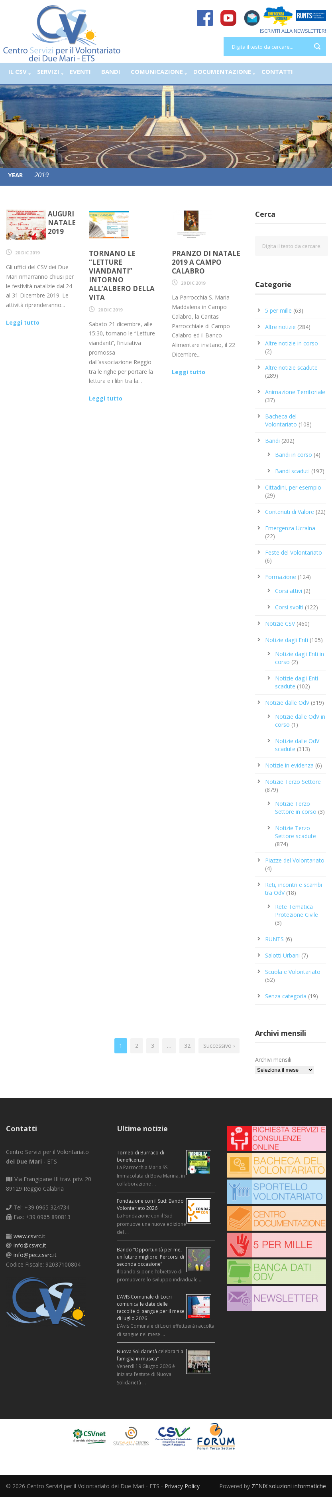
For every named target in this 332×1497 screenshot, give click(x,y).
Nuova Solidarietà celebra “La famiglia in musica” (150, 1355)
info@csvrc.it (30, 1245)
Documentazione (222, 71)
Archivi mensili (273, 1059)
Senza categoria (285, 996)
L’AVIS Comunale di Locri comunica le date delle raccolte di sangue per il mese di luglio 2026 (151, 1307)
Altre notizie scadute (291, 367)
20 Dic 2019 (27, 253)
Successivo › (219, 1045)
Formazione (280, 577)
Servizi (48, 71)
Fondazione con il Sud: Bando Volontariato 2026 (150, 1204)
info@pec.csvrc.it (35, 1255)
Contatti (277, 71)
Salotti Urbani (282, 955)
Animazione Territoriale (295, 392)
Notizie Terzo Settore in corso (295, 807)
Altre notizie (280, 327)
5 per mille (278, 310)
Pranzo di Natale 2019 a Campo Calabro (206, 262)
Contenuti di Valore (289, 512)
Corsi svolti (289, 607)
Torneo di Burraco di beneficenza (140, 1156)
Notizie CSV (280, 623)
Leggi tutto (22, 322)
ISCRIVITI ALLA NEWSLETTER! (293, 30)
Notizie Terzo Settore (293, 781)
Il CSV (17, 71)
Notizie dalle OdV (287, 702)
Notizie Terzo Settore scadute (295, 832)
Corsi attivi (288, 591)
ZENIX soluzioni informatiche (288, 1486)
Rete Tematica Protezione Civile (296, 910)
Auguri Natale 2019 (62, 222)
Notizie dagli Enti (286, 640)
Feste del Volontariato (293, 552)
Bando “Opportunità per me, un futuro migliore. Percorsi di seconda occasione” (150, 1256)
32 (187, 1045)
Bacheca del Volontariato (281, 420)
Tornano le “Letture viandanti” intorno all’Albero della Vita (122, 275)
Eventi (80, 71)
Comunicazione (157, 71)
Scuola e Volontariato (292, 972)
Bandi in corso (293, 454)
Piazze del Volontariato (294, 860)
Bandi (110, 71)
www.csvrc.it (29, 1236)
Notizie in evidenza (289, 765)
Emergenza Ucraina (290, 528)
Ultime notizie (142, 1128)
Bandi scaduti (292, 471)
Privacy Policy (182, 1486)
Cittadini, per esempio (293, 487)
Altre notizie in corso (291, 343)
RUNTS (274, 939)
